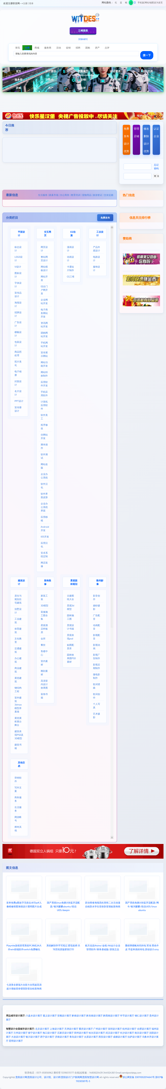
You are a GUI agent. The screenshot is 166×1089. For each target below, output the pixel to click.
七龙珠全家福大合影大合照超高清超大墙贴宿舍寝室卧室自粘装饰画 (24, 986)
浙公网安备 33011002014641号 (137, 1077)
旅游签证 (97, 195)
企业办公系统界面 (44, 507)
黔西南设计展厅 (111, 1015)
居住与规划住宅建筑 (18, 599)
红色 (116, 3)
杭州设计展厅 (129, 1028)
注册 (25, 3)
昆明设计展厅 (16, 1040)
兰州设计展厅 (21, 1032)
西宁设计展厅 (47, 1036)
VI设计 (18, 266)
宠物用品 (86, 195)
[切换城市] (83, 39)
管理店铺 (136, 132)
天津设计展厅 (71, 1028)
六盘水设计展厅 (34, 1015)
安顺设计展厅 (64, 1015)
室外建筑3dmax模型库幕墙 (18, 704)
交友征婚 (108, 195)
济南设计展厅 (62, 1036)
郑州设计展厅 (81, 1032)
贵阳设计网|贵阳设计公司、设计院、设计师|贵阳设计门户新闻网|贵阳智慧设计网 (57, 1077)
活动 (50, 79)
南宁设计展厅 (35, 1032)
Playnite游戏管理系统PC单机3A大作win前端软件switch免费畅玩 (24, 947)
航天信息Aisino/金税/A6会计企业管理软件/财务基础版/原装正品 (102, 947)
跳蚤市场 (53, 195)
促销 (83, 79)
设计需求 (115, 71)
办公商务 (64, 195)
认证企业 (156, 132)
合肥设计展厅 (144, 1028)
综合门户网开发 (44, 290)
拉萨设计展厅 (135, 1036)
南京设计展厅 (142, 1032)
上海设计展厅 (57, 1028)
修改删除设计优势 (146, 140)
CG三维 (70, 276)
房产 (50, 87)
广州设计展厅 (100, 1028)
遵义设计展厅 (50, 1015)
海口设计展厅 (50, 1032)
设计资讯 (50, 71)
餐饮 (43, 644)
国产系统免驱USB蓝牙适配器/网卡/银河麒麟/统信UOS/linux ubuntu (142, 906)
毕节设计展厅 (127, 1015)
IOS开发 (45, 536)
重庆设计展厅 (86, 1028)
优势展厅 (83, 71)
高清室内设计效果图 (44, 684)
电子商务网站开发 (44, 313)
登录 (31, 3)
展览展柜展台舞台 (18, 721)
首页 (18, 71)
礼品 (147, 79)
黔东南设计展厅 (94, 1015)
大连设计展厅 (18, 1036)
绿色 (131, 3)
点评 (83, 87)
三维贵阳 (83, 30)
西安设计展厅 (106, 1036)
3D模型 (44, 605)
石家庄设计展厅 (65, 1032)
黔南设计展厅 (79, 1015)
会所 (43, 638)
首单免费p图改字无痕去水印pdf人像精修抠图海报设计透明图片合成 (24, 904)
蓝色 (121, 3)
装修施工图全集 (44, 615)
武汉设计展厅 (113, 1032)
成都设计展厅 (120, 1036)
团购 (18, 87)
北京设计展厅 (42, 1028)
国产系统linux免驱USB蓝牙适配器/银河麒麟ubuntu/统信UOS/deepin (63, 906)
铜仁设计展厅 (142, 1015)
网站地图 (149, 2)
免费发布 (105, 217)
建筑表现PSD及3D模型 (19, 735)
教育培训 (75, 195)
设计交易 (147, 71)
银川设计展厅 (33, 1036)
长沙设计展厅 (127, 1032)
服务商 (19, 79)
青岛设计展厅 (76, 1036)
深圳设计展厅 (115, 1028)
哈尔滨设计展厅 (97, 1032)
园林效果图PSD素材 (71, 658)
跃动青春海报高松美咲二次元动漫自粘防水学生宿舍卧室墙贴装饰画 (102, 904)
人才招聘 (115, 79)
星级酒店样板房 (44, 629)
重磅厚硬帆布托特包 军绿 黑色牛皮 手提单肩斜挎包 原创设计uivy (142, 947)
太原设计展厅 (91, 1036)
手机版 (141, 2)
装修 (115, 87)
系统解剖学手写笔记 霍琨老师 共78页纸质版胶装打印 (63, 947)
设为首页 (158, 2)
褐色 (126, 3)
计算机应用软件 (44, 405)
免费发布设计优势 (126, 140)
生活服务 (42, 195)
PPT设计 (19, 401)
